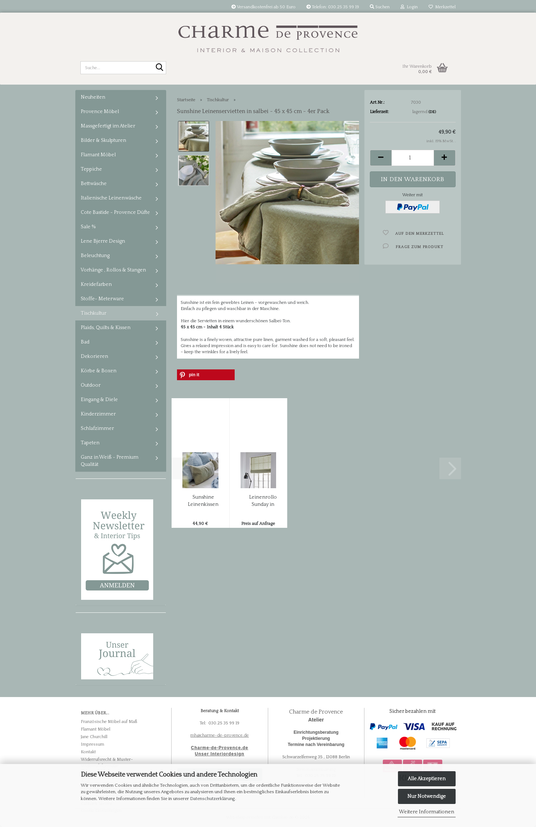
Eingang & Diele (99, 400)
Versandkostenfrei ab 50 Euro (263, 7)
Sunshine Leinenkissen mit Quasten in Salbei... (203, 501)
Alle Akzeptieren (427, 779)
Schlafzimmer (97, 428)
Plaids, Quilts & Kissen (105, 328)
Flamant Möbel (98, 155)
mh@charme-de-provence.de (219, 735)
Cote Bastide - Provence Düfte (115, 212)
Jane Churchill (94, 736)
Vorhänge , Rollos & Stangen (113, 270)
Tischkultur (93, 313)
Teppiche (91, 169)
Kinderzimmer (98, 414)
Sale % (88, 227)
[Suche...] (159, 68)
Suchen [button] (380, 7)
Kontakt (88, 752)
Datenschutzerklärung (212, 798)
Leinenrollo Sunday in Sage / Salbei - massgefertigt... (263, 501)
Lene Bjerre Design (103, 241)
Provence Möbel (100, 111)
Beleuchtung (95, 256)
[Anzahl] (412, 158)
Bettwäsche (94, 183)
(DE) (432, 112)
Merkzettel (442, 7)
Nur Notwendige (426, 796)
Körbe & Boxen (98, 371)
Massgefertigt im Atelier (108, 126)
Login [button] (409, 7)
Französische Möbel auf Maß (109, 721)
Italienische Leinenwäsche (111, 198)
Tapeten (90, 443)
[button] (380, 158)
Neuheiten (93, 97)
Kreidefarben (96, 284)
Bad (85, 342)
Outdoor (91, 385)
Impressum (92, 744)
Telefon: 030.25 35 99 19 (332, 7)
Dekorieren (94, 356)
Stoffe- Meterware (102, 299)
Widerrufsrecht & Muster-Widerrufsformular (107, 762)
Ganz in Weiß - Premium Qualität (109, 460)
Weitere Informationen (426, 812)
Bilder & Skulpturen (103, 140)
